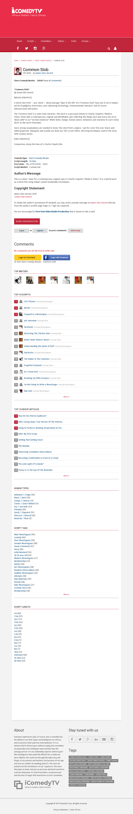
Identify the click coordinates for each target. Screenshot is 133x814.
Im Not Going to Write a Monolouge (40, 384)
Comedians (46, 41)
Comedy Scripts (26, 61)
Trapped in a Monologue (35, 314)
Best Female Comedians (79, 768)
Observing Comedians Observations (35, 452)
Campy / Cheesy (21, 500)
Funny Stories (111, 761)
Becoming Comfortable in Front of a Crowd (38, 458)
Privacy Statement (61, 810)
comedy (17, 537)
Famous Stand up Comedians (102, 781)
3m (15, 625)
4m (15, 631)
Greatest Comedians (77, 785)
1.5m (16, 616)
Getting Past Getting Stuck (30, 440)
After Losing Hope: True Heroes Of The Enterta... (40, 422)
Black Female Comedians (98, 768)
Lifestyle (18, 576)
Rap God (28, 391)
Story (16, 549)
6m (15, 643)
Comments (56, 80)
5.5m (16, 640)
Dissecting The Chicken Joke (37, 333)
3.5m (16, 628)
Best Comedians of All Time (98, 764)
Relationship (20, 561)
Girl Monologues (22, 567)
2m (15, 619)
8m (15, 649)
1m (15, 613)
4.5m (16, 634)
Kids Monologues (22, 585)
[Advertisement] (67, 26)
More (66, 397)
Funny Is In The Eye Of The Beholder (36, 470)
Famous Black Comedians (79, 778)
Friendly (18, 509)
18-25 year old (20, 555)
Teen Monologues (22, 540)
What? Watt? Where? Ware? (36, 340)
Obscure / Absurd (22, 515)
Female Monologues (23, 543)
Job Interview (30, 320)
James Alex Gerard (44, 73)
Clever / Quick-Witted (24, 503)
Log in (21, 231)
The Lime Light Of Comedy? (31, 464)
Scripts (30, 41)
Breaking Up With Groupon (36, 378)
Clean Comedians (76, 775)
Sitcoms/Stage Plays (78, 761)
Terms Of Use (75, 810)
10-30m (32, 161)
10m (16, 652)
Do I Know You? (31, 372)
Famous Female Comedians (101, 778)
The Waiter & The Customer (37, 359)
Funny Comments (22, 546)
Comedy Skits (93, 757)
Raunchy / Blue (21, 518)
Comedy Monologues (78, 757)
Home (19, 41)
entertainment (20, 552)
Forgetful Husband (32, 365)
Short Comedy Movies (43, 61)
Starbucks (28, 352)
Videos (61, 41)
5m (15, 637)
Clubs (73, 41)
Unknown (18, 655)
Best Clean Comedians (78, 764)
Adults (17, 564)
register (40, 231)
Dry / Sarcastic (21, 506)
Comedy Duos (101, 775)
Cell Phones (29, 301)
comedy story (20, 588)
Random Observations (24, 570)
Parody (17, 582)
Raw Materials (20, 579)
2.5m (16, 622)
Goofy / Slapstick (22, 512)
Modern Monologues (23, 558)
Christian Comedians (95, 771)
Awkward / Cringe (22, 495)
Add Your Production (28, 221)
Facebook (28, 327)
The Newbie (23, 446)
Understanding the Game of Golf (39, 346)
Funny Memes (105, 757)
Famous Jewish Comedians (80, 781)
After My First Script (27, 434)
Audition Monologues (24, 573)
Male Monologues (22, 534)
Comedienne (89, 775)
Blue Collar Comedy (77, 771)
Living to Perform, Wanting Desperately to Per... (40, 428)
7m (15, 646)
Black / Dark (20, 497)
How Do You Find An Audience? (32, 416)
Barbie (27, 308)
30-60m (17, 661)
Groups (85, 41)
